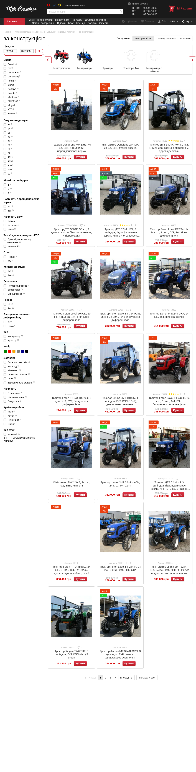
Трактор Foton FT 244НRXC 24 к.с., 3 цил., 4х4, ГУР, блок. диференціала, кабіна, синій (71, 570)
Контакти (77, 19)
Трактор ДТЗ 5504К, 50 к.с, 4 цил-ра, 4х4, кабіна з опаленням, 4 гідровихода (71, 232)
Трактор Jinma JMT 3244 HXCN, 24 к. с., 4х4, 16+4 (120, 484)
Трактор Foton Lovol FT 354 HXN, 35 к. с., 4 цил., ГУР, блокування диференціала (120, 316)
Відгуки (61, 23)
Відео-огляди (44, 19)
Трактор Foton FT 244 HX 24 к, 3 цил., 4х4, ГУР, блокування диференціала (71, 401)
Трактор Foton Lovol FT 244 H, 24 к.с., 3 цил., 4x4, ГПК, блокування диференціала (169, 401)
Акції (32, 19)
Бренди (80, 23)
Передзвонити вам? (75, 5)
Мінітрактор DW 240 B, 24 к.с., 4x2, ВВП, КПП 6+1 (71, 484)
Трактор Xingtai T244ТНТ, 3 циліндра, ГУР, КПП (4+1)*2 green (71, 654)
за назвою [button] (185, 38)
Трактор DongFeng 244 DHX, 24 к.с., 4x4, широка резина (169, 315)
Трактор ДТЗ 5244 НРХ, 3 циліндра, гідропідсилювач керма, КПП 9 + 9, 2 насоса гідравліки (120, 234)
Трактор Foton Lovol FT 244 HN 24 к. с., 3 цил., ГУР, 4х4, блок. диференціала (169, 232)
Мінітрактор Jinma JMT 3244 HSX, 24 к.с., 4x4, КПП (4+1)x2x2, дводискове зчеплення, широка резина (169, 571)
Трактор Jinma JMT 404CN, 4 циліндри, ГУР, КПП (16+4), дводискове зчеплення (120, 401)
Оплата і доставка (95, 19)
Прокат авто (62, 19)
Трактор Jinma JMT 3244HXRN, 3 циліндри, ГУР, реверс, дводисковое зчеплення (120, 654)
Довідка (92, 23)
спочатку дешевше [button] (166, 38)
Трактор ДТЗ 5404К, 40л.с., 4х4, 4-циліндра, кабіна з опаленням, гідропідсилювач (169, 148)
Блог (70, 23)
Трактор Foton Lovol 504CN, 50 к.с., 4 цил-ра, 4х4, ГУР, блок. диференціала (71, 316)
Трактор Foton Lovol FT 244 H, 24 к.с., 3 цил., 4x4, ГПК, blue (120, 568)
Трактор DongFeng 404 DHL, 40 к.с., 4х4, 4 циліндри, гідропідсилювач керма (71, 148)
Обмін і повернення (43, 23)
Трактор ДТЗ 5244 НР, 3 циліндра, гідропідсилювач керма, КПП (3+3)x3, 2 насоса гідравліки (169, 487)
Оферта (104, 23)
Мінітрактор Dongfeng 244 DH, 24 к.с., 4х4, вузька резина (120, 146)
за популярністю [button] (143, 38)
